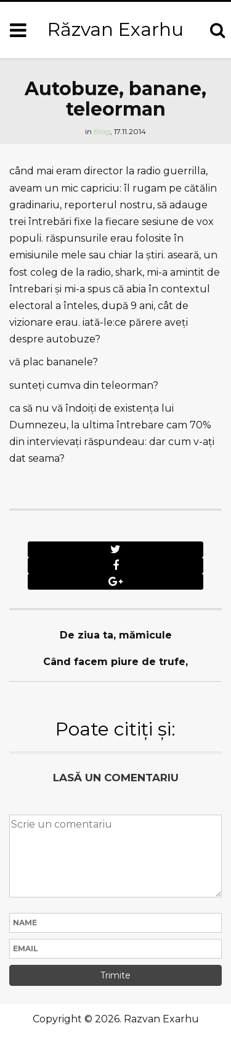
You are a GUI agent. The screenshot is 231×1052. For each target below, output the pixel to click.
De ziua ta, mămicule (116, 635)
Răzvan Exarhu (115, 29)
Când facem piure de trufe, (115, 662)
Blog (102, 131)
